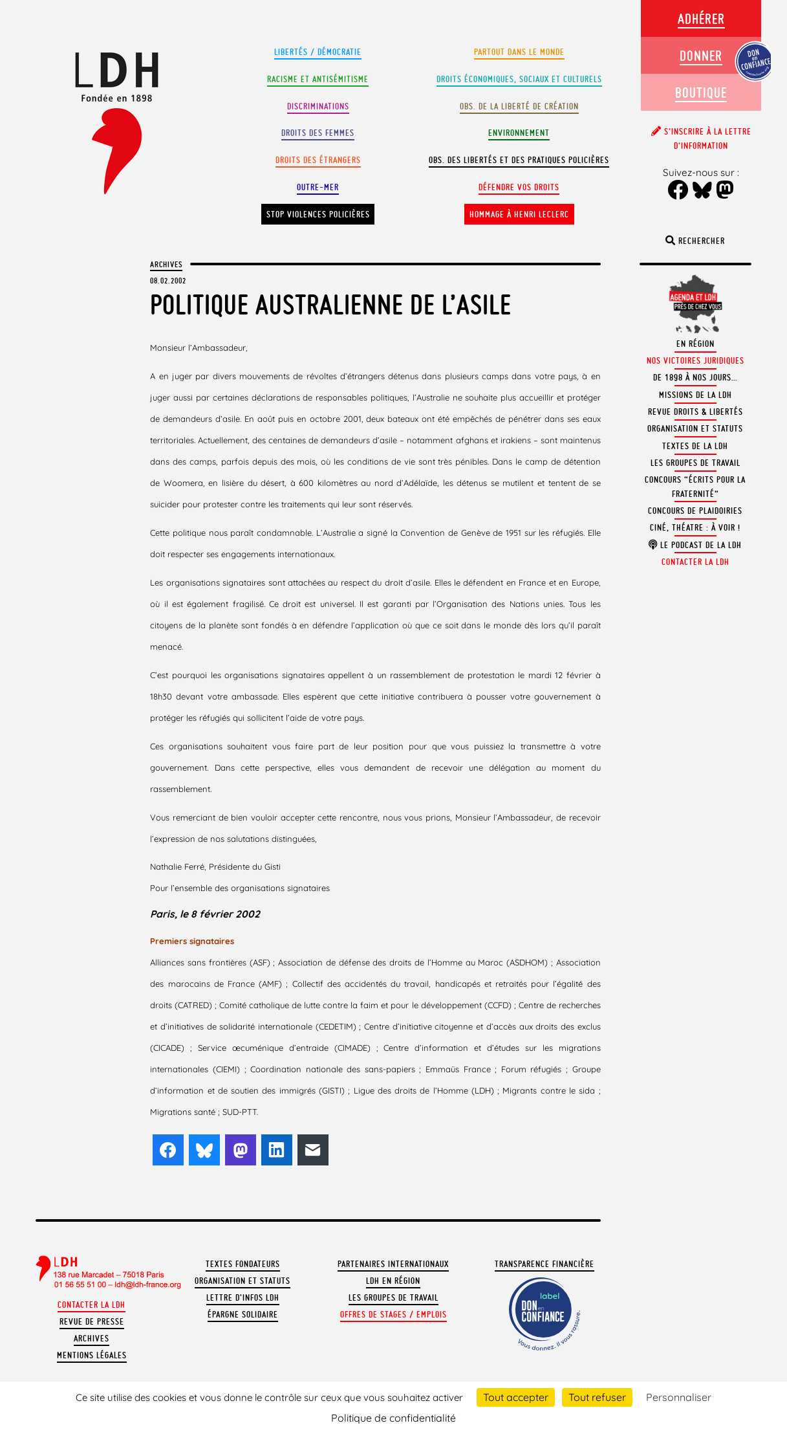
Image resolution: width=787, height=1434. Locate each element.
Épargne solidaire (243, 1314)
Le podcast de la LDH (695, 545)
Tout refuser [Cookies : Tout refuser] (597, 1397)
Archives (166, 264)
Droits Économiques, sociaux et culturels (519, 79)
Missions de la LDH (695, 395)
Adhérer (701, 18)
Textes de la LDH (695, 446)
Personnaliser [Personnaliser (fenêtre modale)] (678, 1397)
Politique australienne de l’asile (331, 304)
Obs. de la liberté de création (519, 106)
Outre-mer (318, 187)
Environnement (519, 132)
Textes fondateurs (243, 1264)
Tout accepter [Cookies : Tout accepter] (515, 1397)
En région (695, 343)
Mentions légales (92, 1355)
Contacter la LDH (91, 1304)
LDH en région (393, 1280)
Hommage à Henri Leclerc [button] (519, 214)
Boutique (701, 92)
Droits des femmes (317, 132)
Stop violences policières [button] (318, 214)
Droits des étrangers (318, 160)
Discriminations (318, 106)
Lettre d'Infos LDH (242, 1297)
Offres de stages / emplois (393, 1314)
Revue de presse (91, 1321)
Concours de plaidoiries (695, 510)
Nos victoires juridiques (695, 360)
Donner (701, 55)
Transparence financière (544, 1264)
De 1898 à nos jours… (695, 377)
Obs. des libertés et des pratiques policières (519, 160)
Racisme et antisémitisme (318, 79)
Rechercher (695, 241)
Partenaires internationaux (393, 1264)
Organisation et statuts (242, 1280)
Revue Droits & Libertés (695, 411)
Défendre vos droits (519, 187)
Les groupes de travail (393, 1297)
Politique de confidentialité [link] (393, 1417)
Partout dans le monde (519, 52)
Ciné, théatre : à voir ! (695, 527)
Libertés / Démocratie (317, 52)
